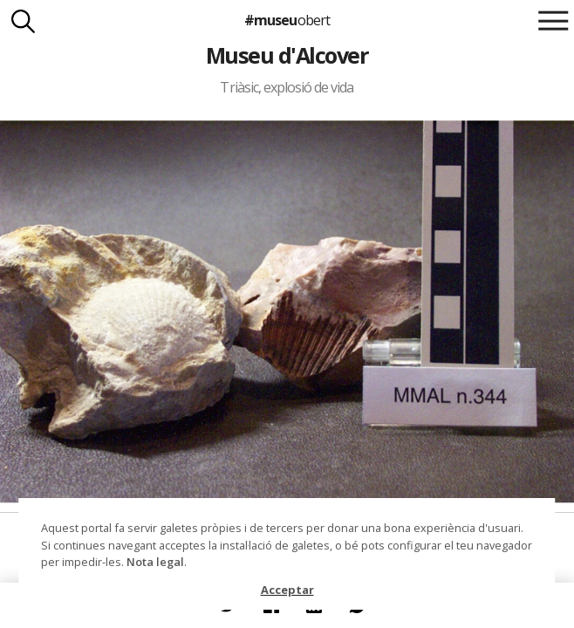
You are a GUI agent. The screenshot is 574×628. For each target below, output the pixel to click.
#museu (286, 20)
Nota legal (155, 562)
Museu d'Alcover (287, 55)
